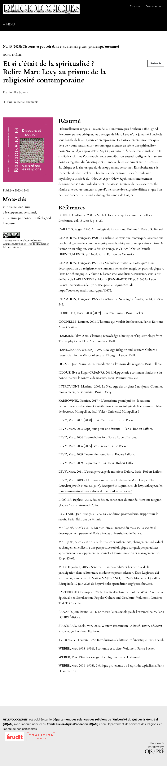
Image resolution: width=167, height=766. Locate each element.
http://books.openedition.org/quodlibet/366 (123, 584)
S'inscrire (135, 6)
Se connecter (153, 6)
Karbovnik (156, 63)
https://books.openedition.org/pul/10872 (85, 290)
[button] (20, 102)
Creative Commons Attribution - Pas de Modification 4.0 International (26, 244)
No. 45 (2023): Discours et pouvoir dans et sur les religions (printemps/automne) (61, 47)
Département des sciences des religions (79, 719)
